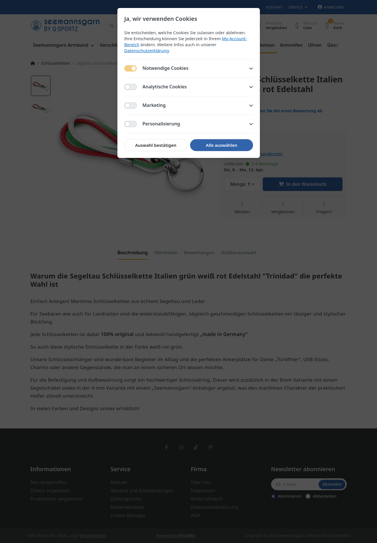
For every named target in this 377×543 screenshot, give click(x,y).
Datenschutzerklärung (146, 50)
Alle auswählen (221, 145)
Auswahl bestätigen (155, 145)
